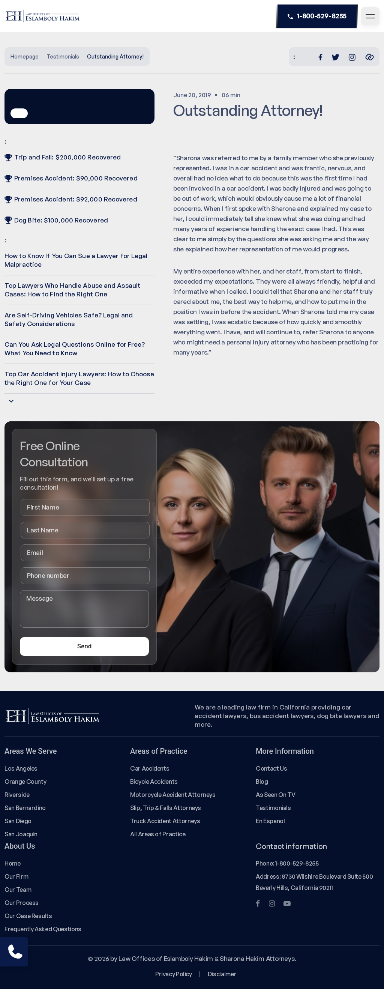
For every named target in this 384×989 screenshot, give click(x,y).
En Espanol (270, 821)
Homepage (24, 56)
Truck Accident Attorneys (165, 821)
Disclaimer (222, 974)
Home (12, 863)
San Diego (18, 821)
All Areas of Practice (158, 834)
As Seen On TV (275, 794)
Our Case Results (28, 916)
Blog (262, 781)
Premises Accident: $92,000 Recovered (70, 199)
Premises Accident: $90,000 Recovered (71, 178)
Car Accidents (149, 768)
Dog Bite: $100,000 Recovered (56, 220)
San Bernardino (25, 808)
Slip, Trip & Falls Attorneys (165, 808)
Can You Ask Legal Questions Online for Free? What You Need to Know (74, 348)
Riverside (17, 794)
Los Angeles (21, 768)
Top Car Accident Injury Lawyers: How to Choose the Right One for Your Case (79, 378)
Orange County (25, 781)
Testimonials (62, 56)
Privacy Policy (173, 974)
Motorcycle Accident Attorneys (173, 794)
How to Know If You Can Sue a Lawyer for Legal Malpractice (76, 260)
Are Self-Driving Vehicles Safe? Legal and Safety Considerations (68, 319)
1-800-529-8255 (317, 16)
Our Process (21, 902)
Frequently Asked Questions (42, 929)
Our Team (17, 889)
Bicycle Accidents (154, 781)
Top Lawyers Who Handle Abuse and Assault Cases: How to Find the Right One (72, 289)
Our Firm (16, 876)
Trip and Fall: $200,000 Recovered (62, 157)
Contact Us (271, 768)
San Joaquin (21, 834)
